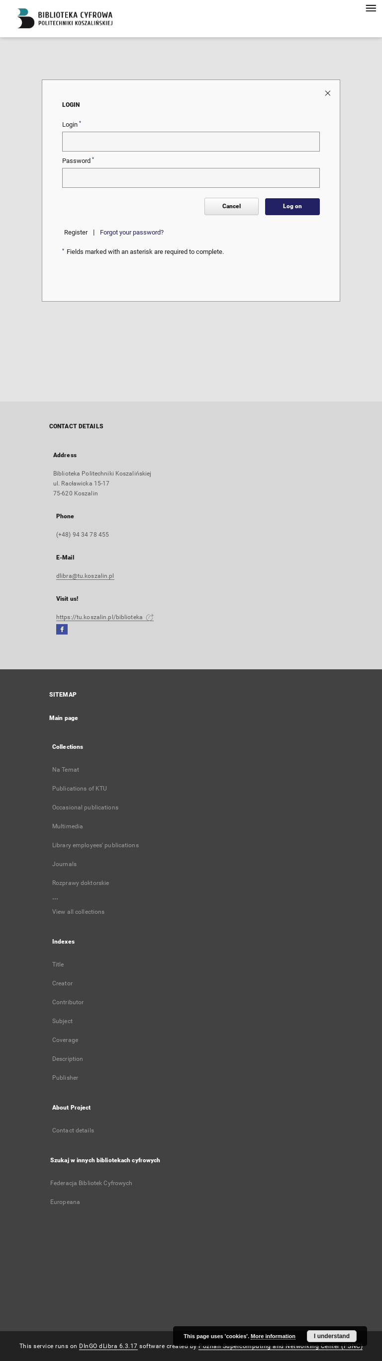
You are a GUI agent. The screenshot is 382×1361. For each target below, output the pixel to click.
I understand (332, 1336)
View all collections (78, 911)
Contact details (73, 1130)
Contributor (68, 1002)
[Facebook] (62, 630)
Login (71, 124)
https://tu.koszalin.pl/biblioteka (105, 617)
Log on (292, 206)
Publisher (65, 1077)
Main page (63, 718)
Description (67, 1058)
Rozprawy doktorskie (80, 883)
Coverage (65, 1040)
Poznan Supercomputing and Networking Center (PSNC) (280, 1346)
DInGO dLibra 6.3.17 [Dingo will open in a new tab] (108, 1346)
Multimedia (67, 826)
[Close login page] (328, 92)
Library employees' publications (95, 845)
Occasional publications (85, 807)
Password (78, 160)
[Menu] (371, 8)
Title (58, 964)
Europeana (65, 1202)
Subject (62, 1021)
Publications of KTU (79, 788)
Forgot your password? (132, 232)
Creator (62, 983)
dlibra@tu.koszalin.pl (85, 575)
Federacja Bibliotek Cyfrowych (91, 1183)
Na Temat (65, 769)
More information (273, 1336)
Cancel (231, 206)
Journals (64, 864)
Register (76, 232)
